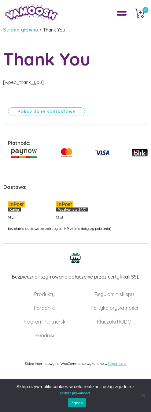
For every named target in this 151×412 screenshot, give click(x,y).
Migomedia (117, 363)
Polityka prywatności (114, 308)
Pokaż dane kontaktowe (46, 111)
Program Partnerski (44, 322)
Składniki (44, 335)
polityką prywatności (75, 393)
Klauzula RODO (114, 322)
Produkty (44, 294)
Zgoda (77, 403)
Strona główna (20, 30)
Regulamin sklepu (114, 294)
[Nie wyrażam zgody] (143, 395)
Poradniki (44, 308)
